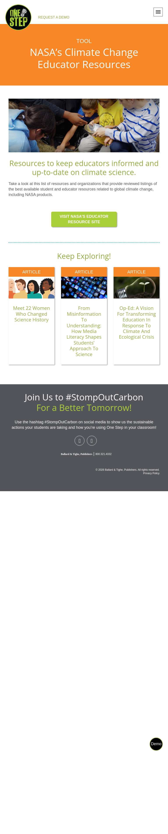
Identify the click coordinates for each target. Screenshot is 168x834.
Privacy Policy (151, 473)
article (31, 271)
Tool (84, 41)
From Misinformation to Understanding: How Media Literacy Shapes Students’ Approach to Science (84, 331)
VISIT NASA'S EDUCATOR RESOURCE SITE (84, 219)
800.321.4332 (103, 454)
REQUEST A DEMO (53, 17)
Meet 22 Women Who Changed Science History (31, 314)
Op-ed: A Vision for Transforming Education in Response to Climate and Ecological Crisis (136, 322)
